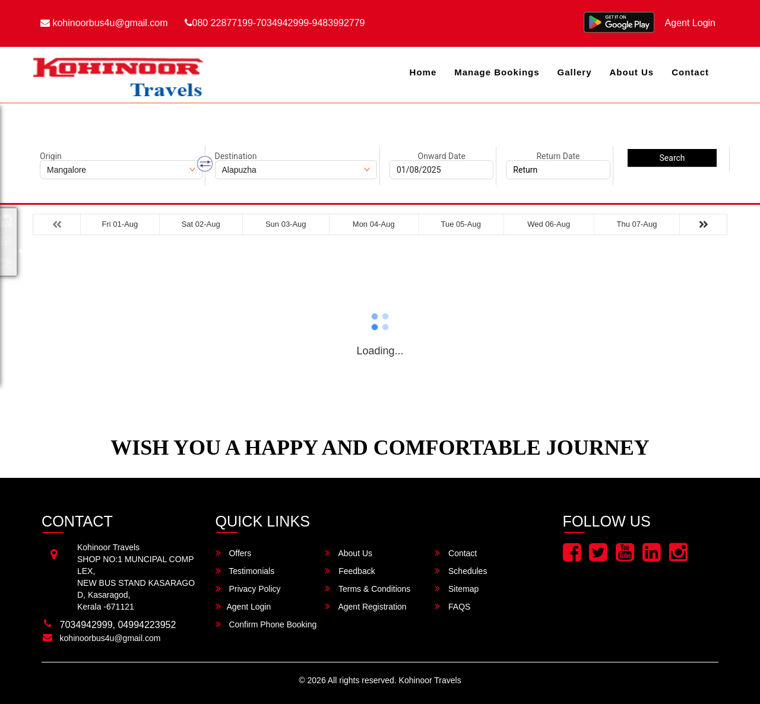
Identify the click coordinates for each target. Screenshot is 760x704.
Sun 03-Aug (285, 224)
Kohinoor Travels (430, 680)
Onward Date (442, 156)
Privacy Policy (248, 589)
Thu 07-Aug (637, 224)
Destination (236, 156)
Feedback (350, 571)
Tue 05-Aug (460, 224)
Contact (690, 72)
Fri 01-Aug (120, 224)
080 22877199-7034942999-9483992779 (275, 23)
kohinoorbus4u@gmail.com (104, 23)
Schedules (461, 571)
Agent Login (690, 23)
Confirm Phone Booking (266, 624)
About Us (631, 72)
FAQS (452, 606)
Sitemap (457, 589)
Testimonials (245, 571)
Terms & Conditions (367, 589)
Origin (51, 156)
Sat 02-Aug (201, 224)
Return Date (558, 156)
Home (423, 72)
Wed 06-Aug (548, 224)
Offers (234, 553)
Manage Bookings (496, 72)
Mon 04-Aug (374, 224)
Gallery (575, 72)
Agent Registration (365, 606)
